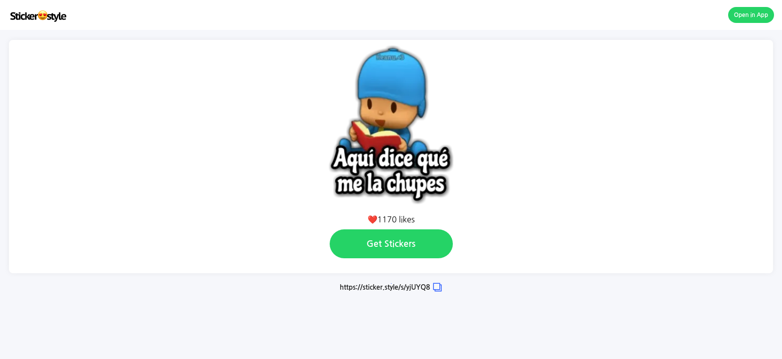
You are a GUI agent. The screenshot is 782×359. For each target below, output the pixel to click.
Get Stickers (391, 243)
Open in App (751, 15)
